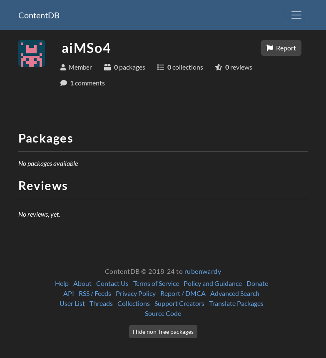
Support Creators (179, 303)
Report (281, 48)
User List (72, 303)
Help (62, 283)
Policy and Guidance (213, 283)
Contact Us (112, 283)
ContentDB (39, 15)
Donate (257, 283)
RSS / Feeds (95, 293)
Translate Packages (236, 303)
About (82, 283)
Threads (101, 303)
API (68, 293)
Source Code (163, 313)
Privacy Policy (136, 293)
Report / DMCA (183, 293)
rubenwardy (202, 271)
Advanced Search (234, 293)
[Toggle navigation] (296, 15)
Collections (133, 303)
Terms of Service (156, 283)
